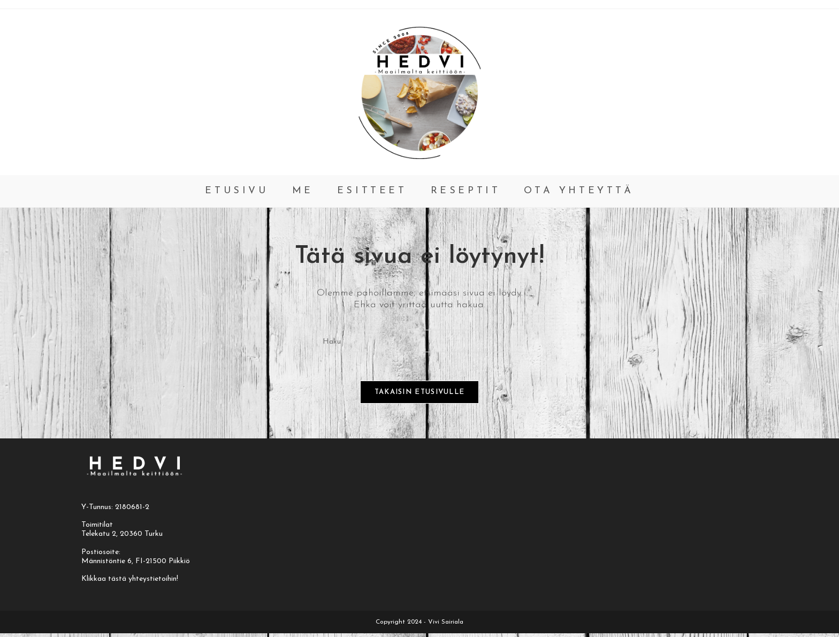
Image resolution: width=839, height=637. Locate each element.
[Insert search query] (419, 341)
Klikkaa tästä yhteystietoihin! (129, 583)
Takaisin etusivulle (420, 395)
